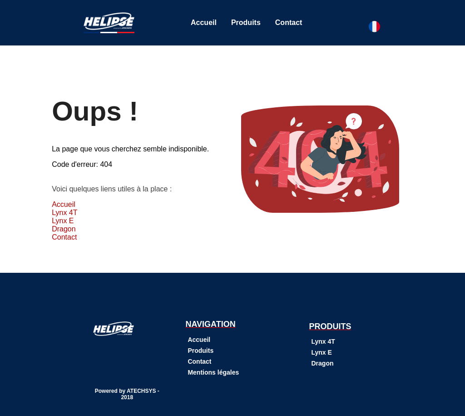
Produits (246, 22)
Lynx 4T (64, 212)
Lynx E (63, 221)
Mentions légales (213, 372)
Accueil (204, 22)
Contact (288, 22)
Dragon (63, 229)
